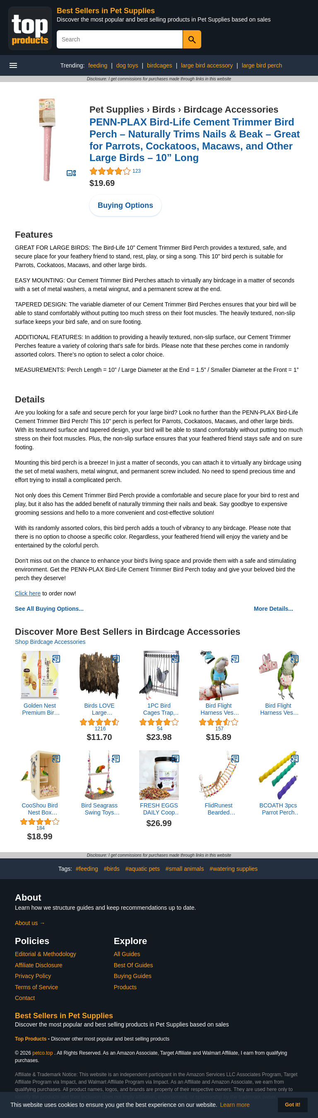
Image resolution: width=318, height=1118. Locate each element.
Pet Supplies (116, 109)
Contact (25, 998)
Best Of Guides (133, 965)
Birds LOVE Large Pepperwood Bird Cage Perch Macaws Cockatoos (99, 709)
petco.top (42, 1053)
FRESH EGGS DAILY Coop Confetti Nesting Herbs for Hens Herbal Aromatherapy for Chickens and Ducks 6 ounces (159, 809)
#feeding (87, 868)
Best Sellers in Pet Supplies (106, 11)
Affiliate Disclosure (39, 965)
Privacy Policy (33, 976)
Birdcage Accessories (230, 109)
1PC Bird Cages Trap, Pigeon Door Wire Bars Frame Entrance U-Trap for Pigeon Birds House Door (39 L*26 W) (159, 709)
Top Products (31, 1039)
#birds (112, 868)
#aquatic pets (142, 868)
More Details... (273, 608)
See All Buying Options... (49, 608)
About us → (30, 923)
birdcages (159, 65)
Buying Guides (133, 976)
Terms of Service (36, 987)
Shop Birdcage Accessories (50, 642)
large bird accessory (207, 65)
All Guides (127, 954)
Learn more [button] (235, 1104)
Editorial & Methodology (45, 954)
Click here (28, 593)
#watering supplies (234, 868)
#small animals (185, 868)
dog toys (127, 65)
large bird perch (262, 65)
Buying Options (125, 205)
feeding (97, 65)
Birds (164, 109)
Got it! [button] (292, 1105)
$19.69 (102, 183)
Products (125, 987)
